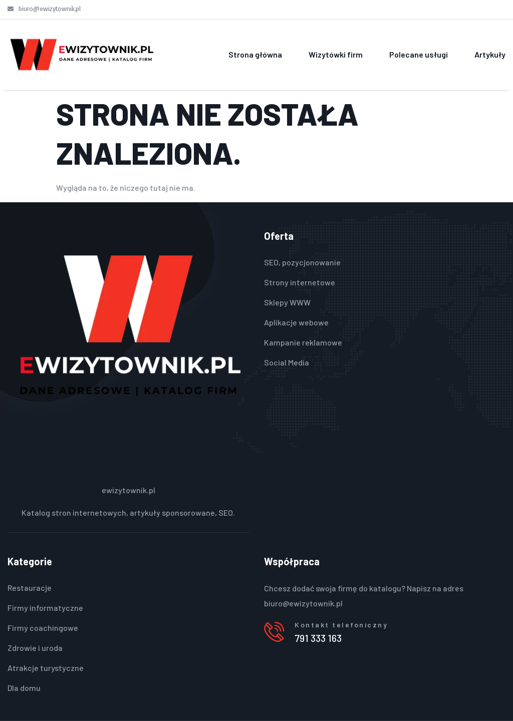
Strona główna (255, 54)
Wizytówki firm (336, 54)
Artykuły (489, 54)
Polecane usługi (418, 54)
